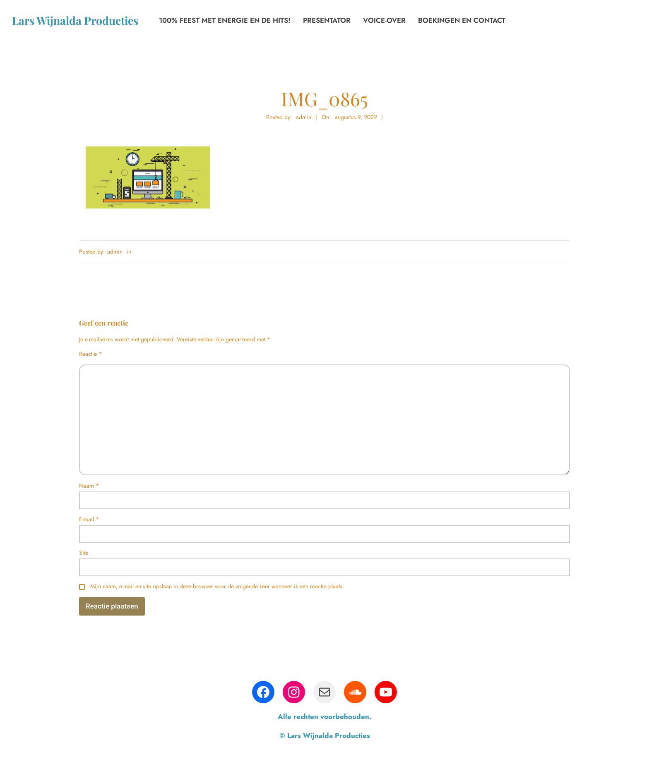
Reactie (90, 354)
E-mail (89, 519)
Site (83, 553)
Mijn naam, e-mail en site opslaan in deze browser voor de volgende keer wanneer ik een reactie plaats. (217, 586)
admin (115, 251)
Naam (89, 486)
